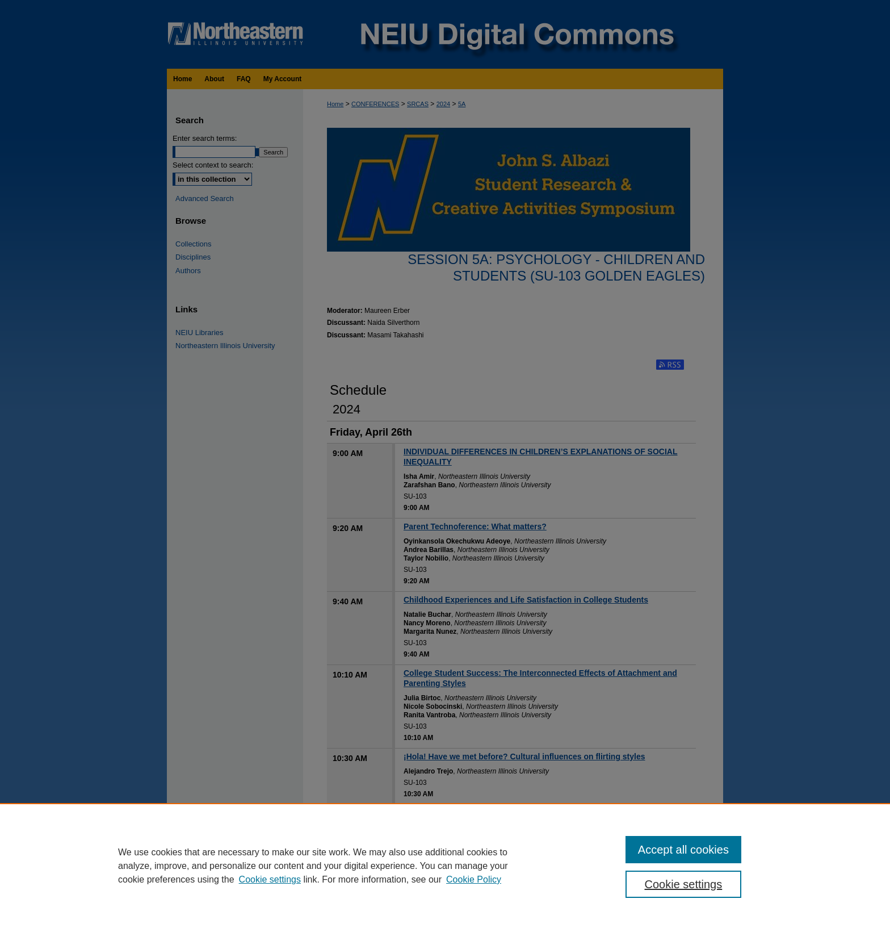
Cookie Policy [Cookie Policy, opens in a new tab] (473, 879)
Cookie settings (270, 879)
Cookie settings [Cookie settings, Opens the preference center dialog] (684, 884)
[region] (445, 865)
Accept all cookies (683, 849)
